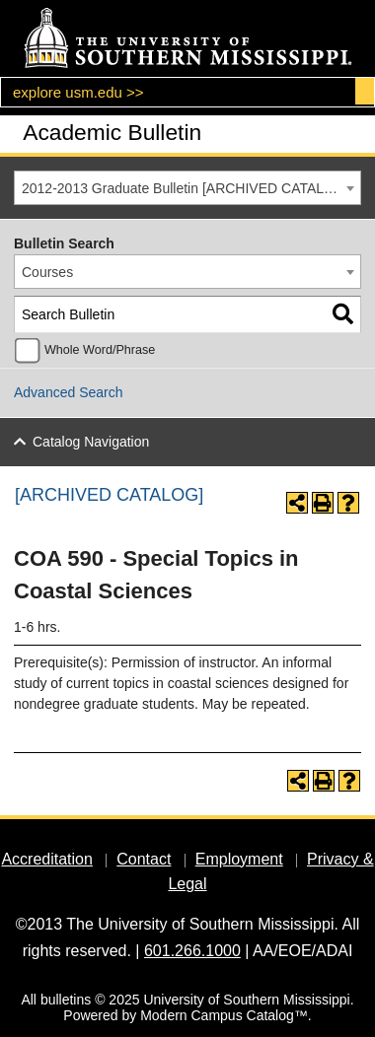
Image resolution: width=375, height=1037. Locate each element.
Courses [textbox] (47, 272)
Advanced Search (68, 392)
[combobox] (187, 188)
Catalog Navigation (91, 441)
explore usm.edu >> (78, 92)
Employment (239, 859)
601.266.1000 (192, 950)
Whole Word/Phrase (99, 350)
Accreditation (47, 859)
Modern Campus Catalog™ (224, 1015)
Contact (143, 859)
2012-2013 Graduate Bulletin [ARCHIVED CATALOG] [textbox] (185, 188)
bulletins (65, 999)
